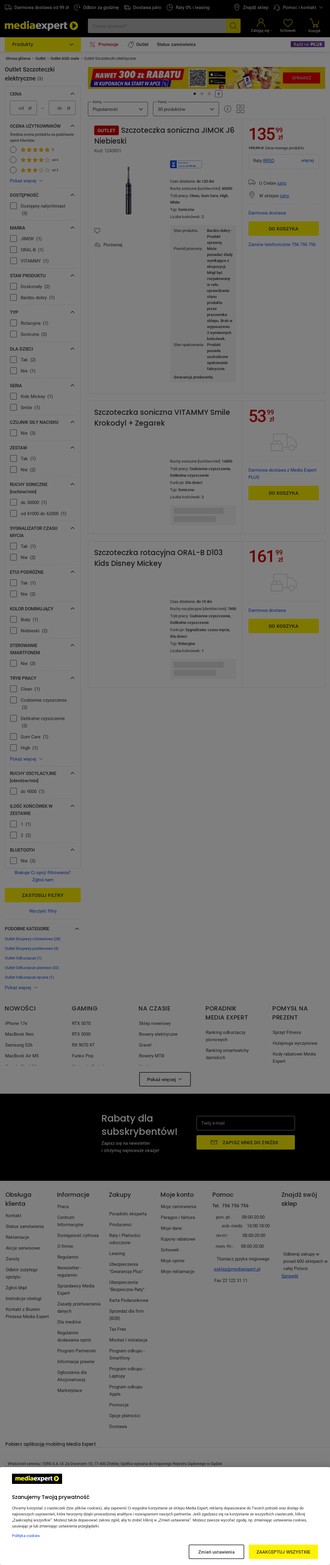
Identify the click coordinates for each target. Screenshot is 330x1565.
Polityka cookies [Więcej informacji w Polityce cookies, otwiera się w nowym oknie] (26, 1535)
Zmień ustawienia (216, 1552)
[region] (165, 1516)
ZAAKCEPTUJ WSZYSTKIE (283, 1552)
